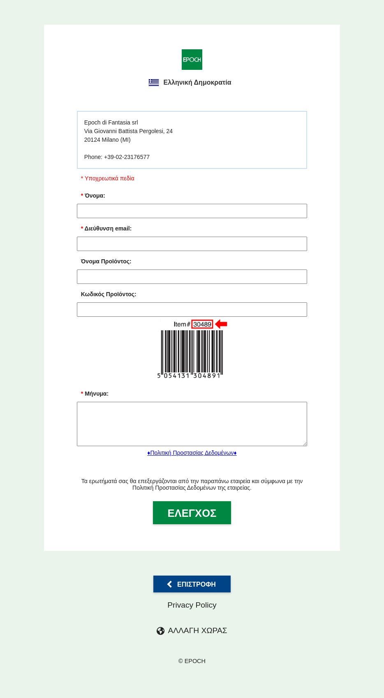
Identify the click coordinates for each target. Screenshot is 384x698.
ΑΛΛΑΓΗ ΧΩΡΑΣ (197, 637)
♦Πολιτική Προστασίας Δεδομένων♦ (191, 460)
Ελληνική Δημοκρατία (189, 82)
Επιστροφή (196, 591)
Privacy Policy (191, 612)
